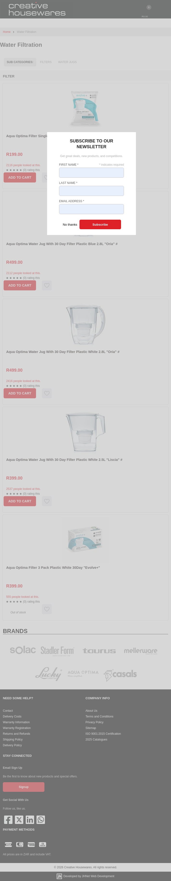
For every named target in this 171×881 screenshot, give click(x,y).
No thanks (70, 224)
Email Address (71, 201)
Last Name (68, 183)
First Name (68, 164)
